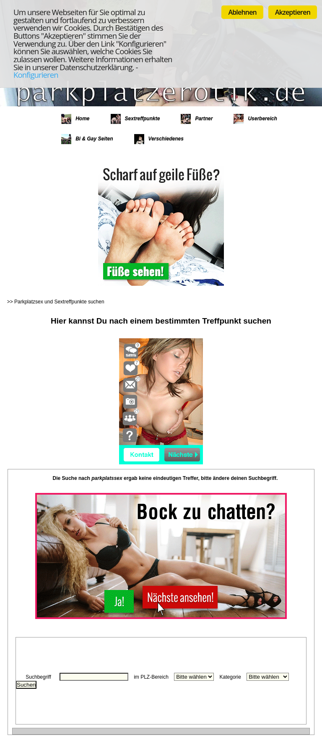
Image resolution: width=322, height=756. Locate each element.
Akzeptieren (292, 12)
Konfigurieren (35, 74)
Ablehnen (242, 12)
